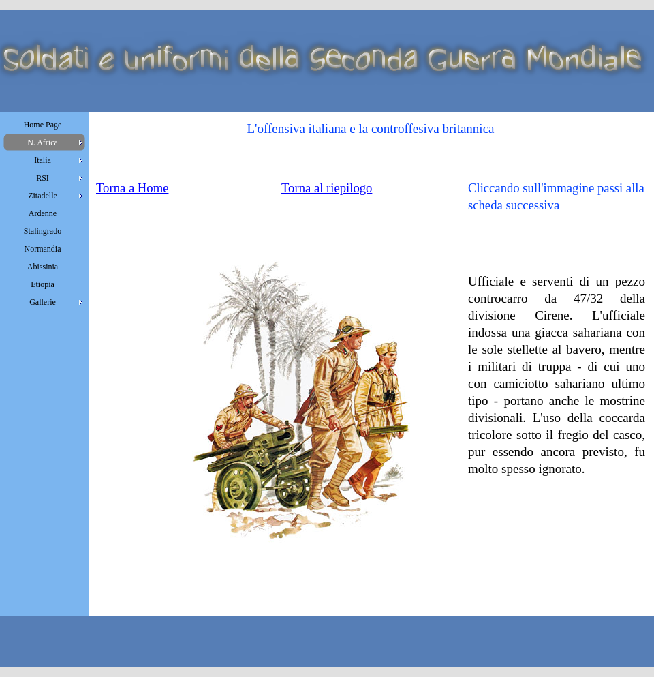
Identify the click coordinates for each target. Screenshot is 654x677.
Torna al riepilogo (326, 188)
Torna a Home (132, 188)
